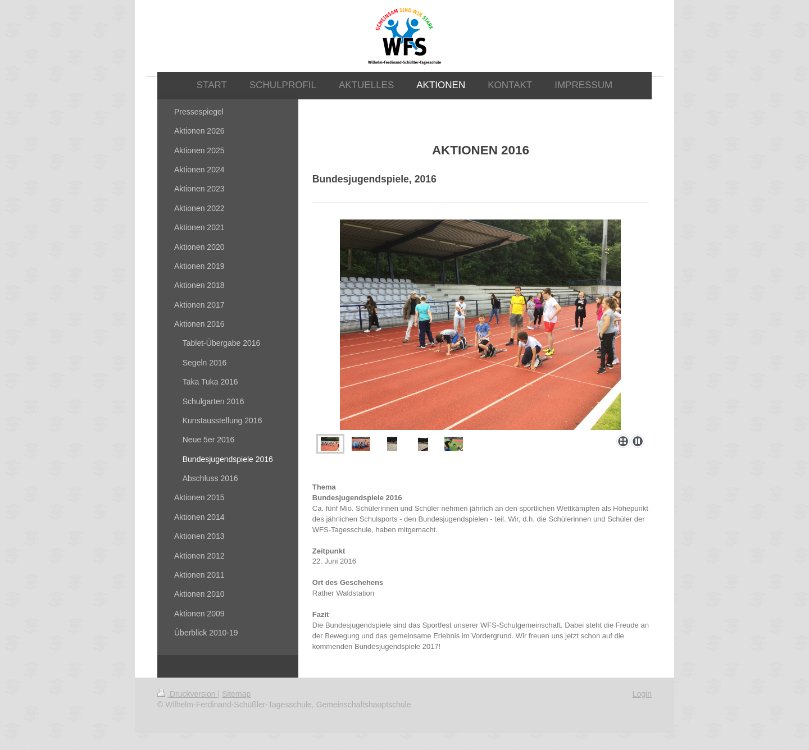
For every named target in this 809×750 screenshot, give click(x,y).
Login (642, 693)
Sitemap (236, 693)
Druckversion (187, 693)
